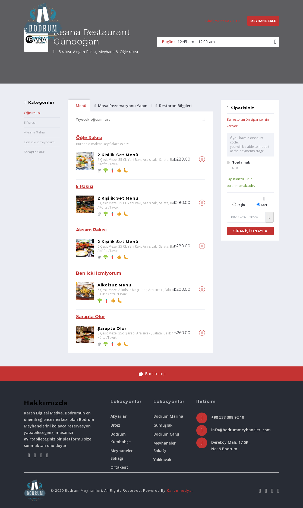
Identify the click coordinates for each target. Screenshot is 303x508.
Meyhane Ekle (263, 21)
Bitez (115, 425)
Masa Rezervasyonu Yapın (120, 105)
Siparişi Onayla (250, 231)
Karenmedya (179, 490)
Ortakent (119, 467)
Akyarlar (119, 416)
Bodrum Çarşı (166, 434)
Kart (264, 201)
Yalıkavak (162, 459)
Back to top (152, 373)
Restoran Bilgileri (174, 105)
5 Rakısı (30, 122)
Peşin (241, 201)
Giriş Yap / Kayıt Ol (223, 20)
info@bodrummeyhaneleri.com (241, 429)
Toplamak (241, 162)
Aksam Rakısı (34, 132)
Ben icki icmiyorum (39, 142)
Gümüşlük (162, 425)
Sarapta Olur (34, 152)
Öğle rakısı (32, 113)
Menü (79, 105)
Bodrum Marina (168, 416)
